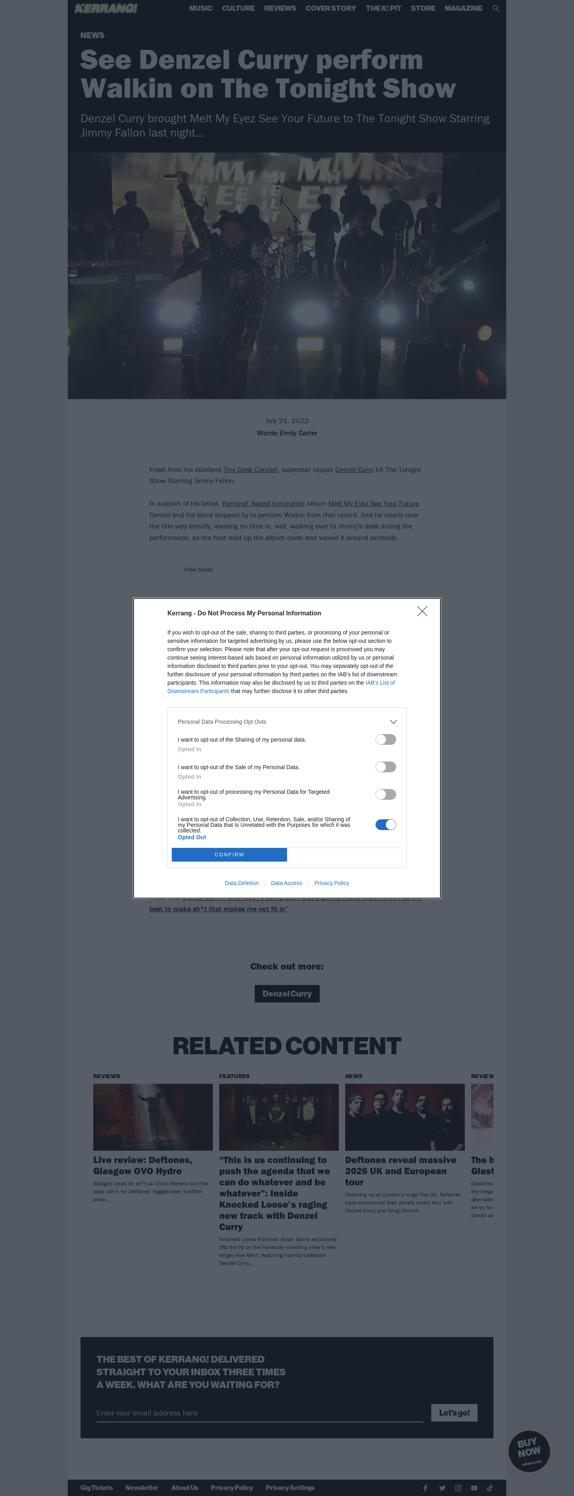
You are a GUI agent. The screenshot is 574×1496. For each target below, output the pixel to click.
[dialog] (287, 748)
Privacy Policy (332, 883)
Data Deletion (242, 883)
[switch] (385, 739)
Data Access (286, 883)
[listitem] (287, 722)
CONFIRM (229, 855)
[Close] (424, 613)
